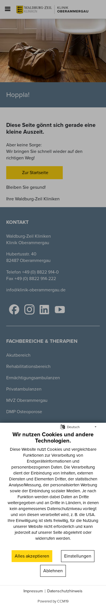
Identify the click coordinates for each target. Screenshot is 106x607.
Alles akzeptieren (32, 556)
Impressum (33, 591)
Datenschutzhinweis (65, 591)
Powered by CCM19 (53, 601)
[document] (53, 490)
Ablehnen (53, 570)
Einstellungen (77, 556)
